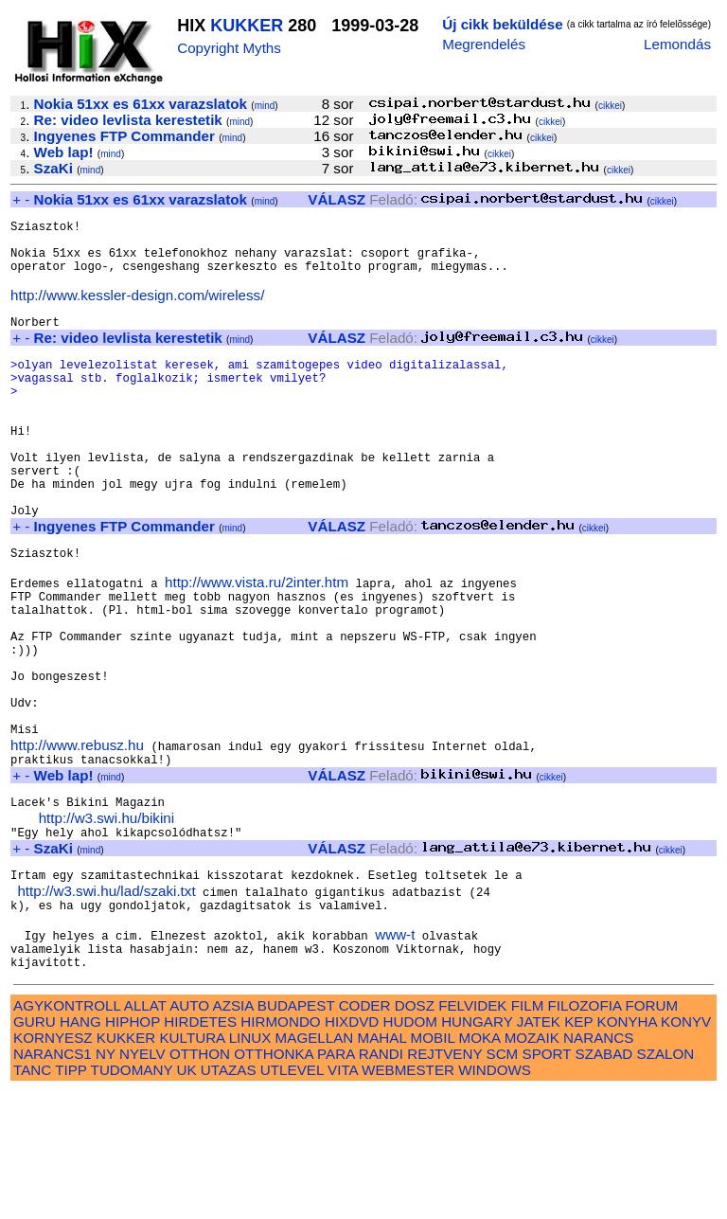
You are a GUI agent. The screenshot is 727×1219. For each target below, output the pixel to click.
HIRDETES (200, 1149)
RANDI (381, 1182)
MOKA (480, 1165)
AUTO (189, 1133)
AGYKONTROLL (66, 1133)
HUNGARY (476, 1149)
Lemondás (677, 44)
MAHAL (382, 1165)
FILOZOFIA (585, 1133)
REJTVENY (444, 1182)
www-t (395, 1057)
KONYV (686, 1149)
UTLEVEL (292, 1198)
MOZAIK (532, 1165)
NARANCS (598, 1165)
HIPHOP (132, 1149)
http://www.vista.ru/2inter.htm (256, 650)
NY (105, 1182)
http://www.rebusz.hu (77, 844)
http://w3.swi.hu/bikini (107, 926)
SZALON (666, 1182)
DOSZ (414, 1133)
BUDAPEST (296, 1133)
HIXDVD (352, 1149)
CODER (365, 1133)
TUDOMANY (132, 1198)
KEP (578, 1149)
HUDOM (410, 1149)
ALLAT (145, 1133)
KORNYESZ (53, 1165)
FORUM (651, 1133)
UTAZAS (229, 1198)
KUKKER (246, 25)
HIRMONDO (280, 1149)
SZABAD (604, 1182)
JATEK (538, 1149)
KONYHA (627, 1149)
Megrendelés (483, 44)
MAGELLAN (314, 1165)
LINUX (250, 1165)
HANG (80, 1149)
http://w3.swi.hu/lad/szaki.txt (106, 1007)
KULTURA (191, 1165)
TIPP (70, 1198)
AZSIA (233, 1133)
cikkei (610, 105)
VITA (343, 1198)
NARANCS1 (52, 1182)
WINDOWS (494, 1198)
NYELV (142, 1182)
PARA (335, 1182)
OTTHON (199, 1182)
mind (265, 105)
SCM (503, 1182)
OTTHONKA (273, 1182)
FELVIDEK (472, 1133)
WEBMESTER (408, 1198)
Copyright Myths (229, 48)
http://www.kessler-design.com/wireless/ (137, 312)
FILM (527, 1133)
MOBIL (433, 1165)
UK (186, 1198)
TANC (32, 1198)
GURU (34, 1149)
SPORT (547, 1182)
